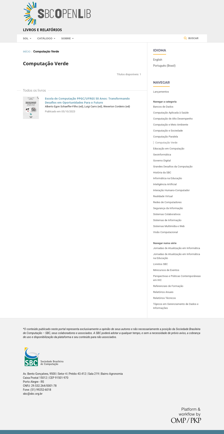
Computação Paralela (165, 136)
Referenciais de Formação (168, 286)
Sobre (66, 38)
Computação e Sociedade (168, 130)
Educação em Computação (168, 148)
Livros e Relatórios (42, 29)
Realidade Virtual (163, 196)
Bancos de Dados (163, 106)
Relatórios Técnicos (164, 298)
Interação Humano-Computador (171, 190)
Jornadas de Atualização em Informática (176, 248)
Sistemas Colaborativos (166, 214)
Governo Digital (162, 160)
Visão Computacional (165, 232)
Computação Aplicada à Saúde (171, 112)
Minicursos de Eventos (166, 270)
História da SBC (162, 172)
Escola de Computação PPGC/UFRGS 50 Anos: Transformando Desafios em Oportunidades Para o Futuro (87, 100)
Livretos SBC (160, 264)
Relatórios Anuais (163, 292)
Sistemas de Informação (167, 220)
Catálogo (45, 38)
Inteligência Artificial (165, 184)
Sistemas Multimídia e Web (168, 226)
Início (26, 51)
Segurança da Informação (168, 208)
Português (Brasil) (164, 65)
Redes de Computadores (167, 202)
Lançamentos (161, 91)
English (157, 59)
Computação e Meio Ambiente (170, 124)
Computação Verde (166, 142)
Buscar (191, 38)
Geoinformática (162, 154)
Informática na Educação (167, 178)
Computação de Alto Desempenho (173, 118)
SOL (26, 38)
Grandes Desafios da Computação (172, 166)
